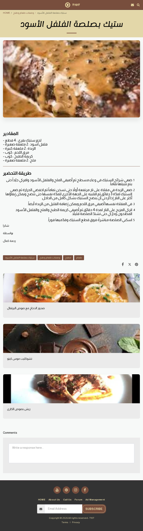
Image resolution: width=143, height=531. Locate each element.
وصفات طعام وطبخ (23, 12)
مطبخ (68, 257)
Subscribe (94, 508)
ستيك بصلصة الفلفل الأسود (20, 257)
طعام (79, 257)
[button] (4, 4)
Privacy (76, 522)
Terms (65, 522)
